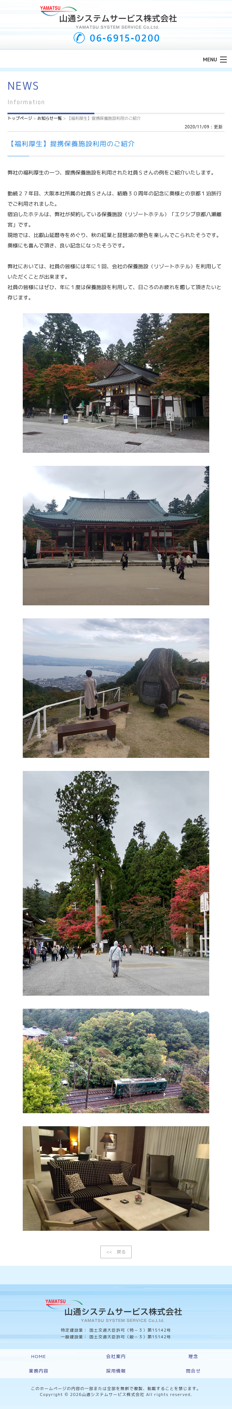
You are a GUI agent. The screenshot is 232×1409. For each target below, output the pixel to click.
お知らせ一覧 (49, 118)
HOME (38, 1356)
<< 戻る (116, 1252)
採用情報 (116, 1371)
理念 (193, 1356)
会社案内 (116, 1356)
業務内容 (38, 1371)
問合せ (193, 1371)
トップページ (19, 118)
